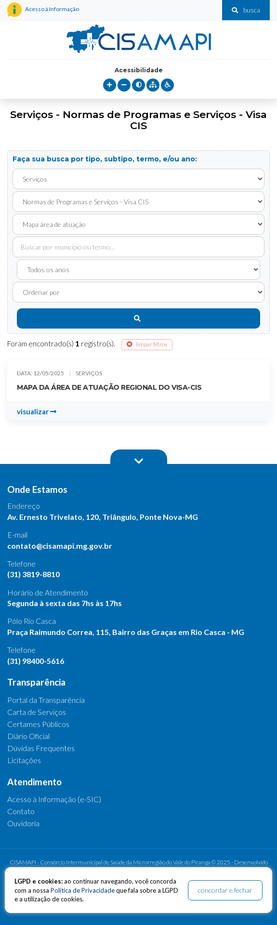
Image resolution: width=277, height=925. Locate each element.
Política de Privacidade (83, 890)
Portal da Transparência (46, 699)
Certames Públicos (38, 723)
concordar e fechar (225, 890)
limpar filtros (147, 344)
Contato (21, 811)
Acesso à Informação (43, 9)
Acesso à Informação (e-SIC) (54, 799)
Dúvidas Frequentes (41, 748)
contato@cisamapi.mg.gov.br (59, 545)
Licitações (24, 760)
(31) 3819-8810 (33, 574)
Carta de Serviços (36, 711)
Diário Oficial (28, 735)
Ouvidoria (23, 823)
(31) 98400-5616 (35, 660)
